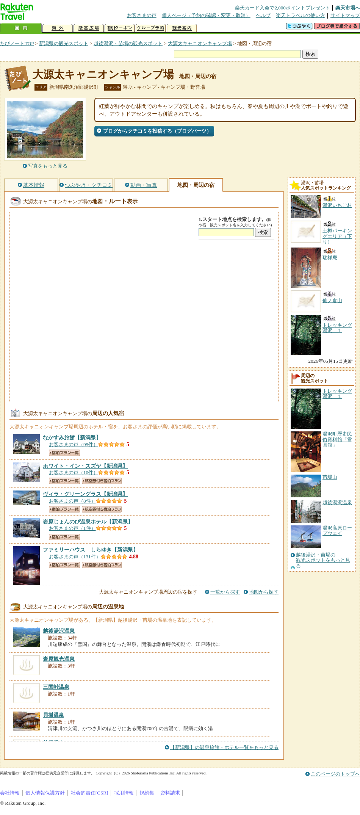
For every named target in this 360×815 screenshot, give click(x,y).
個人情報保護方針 (45, 793)
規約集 (146, 793)
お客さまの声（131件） (75, 557)
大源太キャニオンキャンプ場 (200, 43)
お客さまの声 (142, 15)
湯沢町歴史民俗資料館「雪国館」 (337, 439)
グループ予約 (151, 28)
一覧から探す (225, 592)
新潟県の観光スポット (63, 43)
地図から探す (264, 592)
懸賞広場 (89, 28)
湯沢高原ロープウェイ (337, 530)
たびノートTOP (17, 43)
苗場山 (329, 477)
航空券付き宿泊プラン (102, 481)
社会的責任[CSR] (89, 793)
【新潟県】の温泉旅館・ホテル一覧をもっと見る (224, 747)
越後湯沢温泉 (337, 502)
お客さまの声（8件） (72, 501)
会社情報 (10, 793)
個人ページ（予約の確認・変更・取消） (206, 15)
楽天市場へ (347, 8)
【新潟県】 (72, 437)
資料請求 (170, 793)
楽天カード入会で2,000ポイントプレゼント (282, 8)
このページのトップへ (335, 774)
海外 (57, 28)
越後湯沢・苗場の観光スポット (128, 43)
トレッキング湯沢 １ (337, 393)
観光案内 (182, 28)
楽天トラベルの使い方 (300, 15)
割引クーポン (120, 28)
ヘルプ (263, 15)
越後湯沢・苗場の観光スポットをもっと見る (323, 560)
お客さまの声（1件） (72, 528)
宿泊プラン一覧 (64, 453)
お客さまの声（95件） (73, 444)
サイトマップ (345, 15)
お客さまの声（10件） (73, 472)
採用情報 (124, 793)
